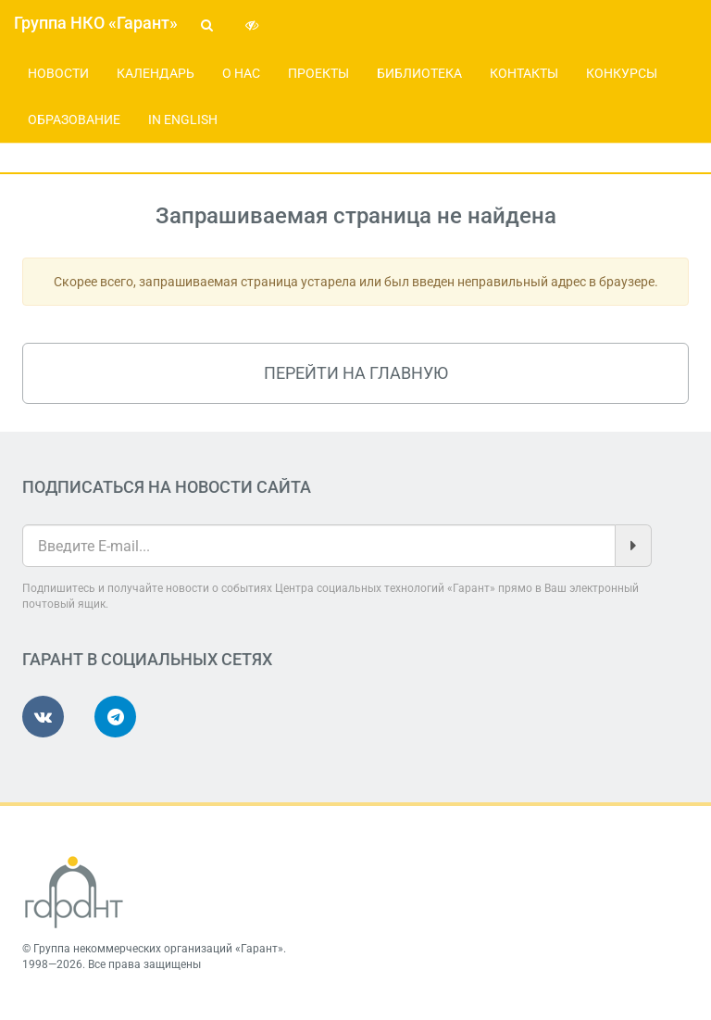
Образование (74, 119)
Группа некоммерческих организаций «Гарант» (158, 948)
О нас (241, 73)
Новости (58, 73)
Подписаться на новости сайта (166, 487)
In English (183, 119)
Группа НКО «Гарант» (96, 22)
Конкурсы (621, 73)
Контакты (524, 73)
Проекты (318, 73)
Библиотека (419, 73)
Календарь (155, 73)
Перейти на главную (356, 373)
